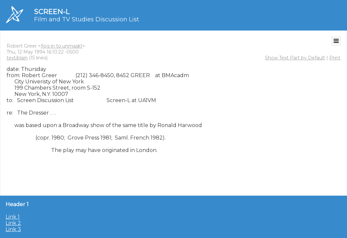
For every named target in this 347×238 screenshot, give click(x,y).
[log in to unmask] (61, 46)
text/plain (17, 58)
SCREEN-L (52, 12)
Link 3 (13, 229)
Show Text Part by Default (295, 58)
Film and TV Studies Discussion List (86, 19)
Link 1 (13, 217)
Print (334, 58)
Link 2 (13, 223)
